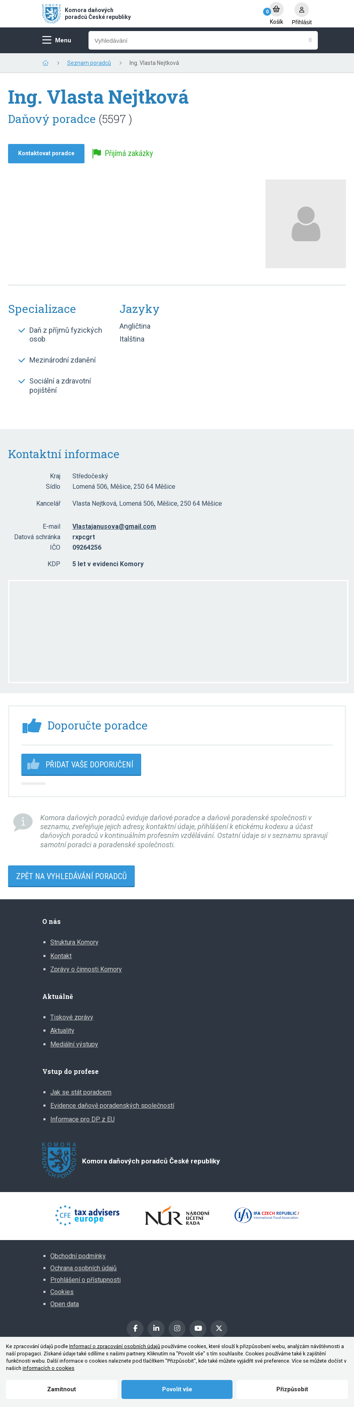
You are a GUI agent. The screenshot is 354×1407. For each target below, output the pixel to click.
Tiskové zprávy (71, 1017)
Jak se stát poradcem (80, 1092)
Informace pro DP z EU (82, 1119)
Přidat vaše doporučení (89, 764)
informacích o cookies (48, 1368)
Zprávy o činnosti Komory (86, 969)
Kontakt (61, 956)
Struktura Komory (74, 942)
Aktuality (62, 1030)
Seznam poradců (89, 63)
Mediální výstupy (74, 1044)
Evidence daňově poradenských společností (112, 1105)
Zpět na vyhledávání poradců (71, 876)
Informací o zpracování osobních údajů (114, 1346)
